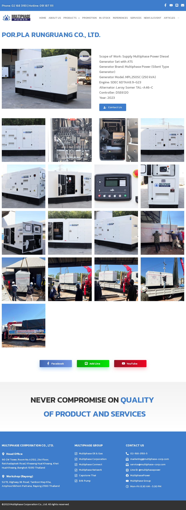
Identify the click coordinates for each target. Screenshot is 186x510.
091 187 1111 (46, 5)
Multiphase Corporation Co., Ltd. (28, 504)
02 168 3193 (19, 5)
